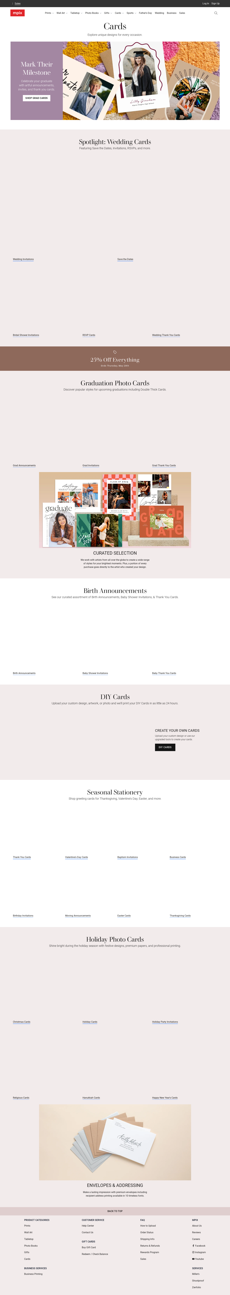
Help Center (88, 1232)
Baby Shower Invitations (95, 677)
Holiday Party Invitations (165, 1028)
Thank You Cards (22, 862)
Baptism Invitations (127, 862)
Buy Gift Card (89, 1250)
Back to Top (115, 1218)
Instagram (199, 1251)
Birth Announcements (24, 677)
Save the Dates (125, 260)
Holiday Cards (90, 1028)
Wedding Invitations (23, 260)
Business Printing (33, 1269)
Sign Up (215, 3)
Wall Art (62, 13)
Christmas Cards (21, 1028)
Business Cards (178, 862)
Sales (17, 3)
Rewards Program (149, 1251)
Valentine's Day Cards (76, 862)
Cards (119, 13)
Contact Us (87, 1237)
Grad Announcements (24, 468)
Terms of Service (126, 1288)
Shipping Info (147, 1242)
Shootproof (198, 1274)
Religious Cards (21, 1105)
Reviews (196, 1237)
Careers (196, 1242)
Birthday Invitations (23, 921)
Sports (131, 13)
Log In (206, 3)
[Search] (216, 13)
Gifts (108, 13)
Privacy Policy (178, 1288)
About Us (197, 1232)
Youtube (198, 1256)
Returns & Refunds (150, 1246)
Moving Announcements (78, 921)
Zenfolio (196, 1278)
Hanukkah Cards (91, 1105)
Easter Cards (124, 921)
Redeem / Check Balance (95, 1255)
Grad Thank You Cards (164, 468)
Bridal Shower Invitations (26, 336)
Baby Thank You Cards (164, 677)
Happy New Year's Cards (165, 1105)
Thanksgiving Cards (180, 921)
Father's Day (145, 13)
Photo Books (93, 13)
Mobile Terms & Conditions (153, 1288)
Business (171, 13)
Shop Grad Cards (36, 98)
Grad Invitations (91, 468)
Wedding (159, 13)
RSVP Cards (89, 336)
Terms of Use (106, 1288)
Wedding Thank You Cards (166, 336)
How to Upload (148, 1232)
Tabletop (76, 13)
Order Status (146, 1237)
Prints (49, 13)
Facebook (198, 1246)
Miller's (195, 1269)
